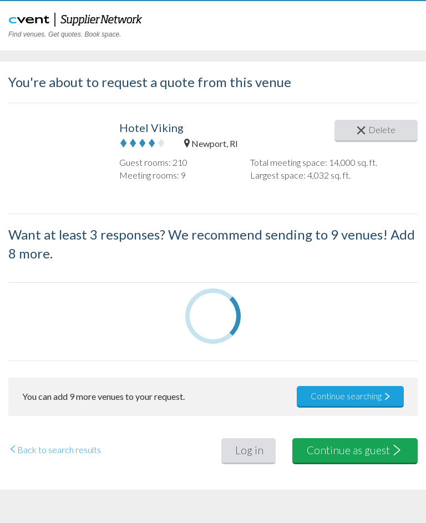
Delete (376, 129)
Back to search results (54, 449)
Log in (249, 450)
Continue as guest (355, 450)
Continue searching (351, 396)
